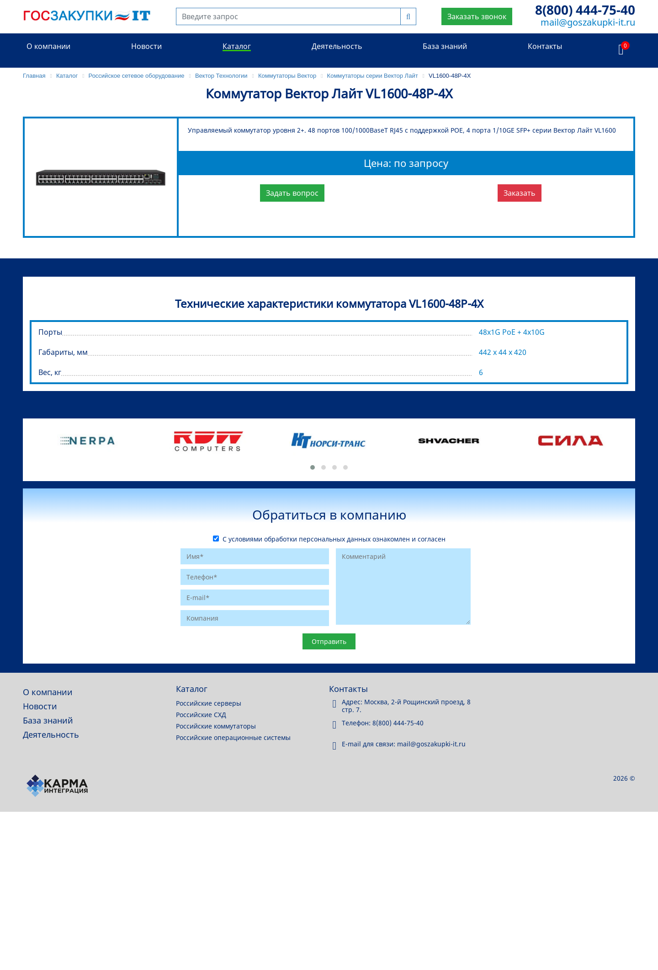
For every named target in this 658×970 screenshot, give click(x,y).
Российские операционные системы (233, 737)
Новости (146, 46)
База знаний (445, 46)
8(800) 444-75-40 (585, 9)
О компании (48, 46)
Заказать (520, 193)
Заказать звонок (476, 16)
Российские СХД (201, 714)
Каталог (237, 46)
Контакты (545, 46)
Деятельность (337, 46)
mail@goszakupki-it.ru (588, 22)
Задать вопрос (292, 193)
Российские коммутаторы (216, 726)
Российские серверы (208, 703)
